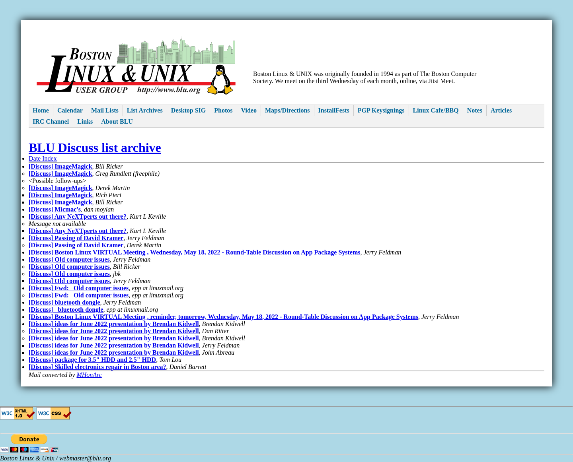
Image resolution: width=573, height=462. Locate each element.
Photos (223, 110)
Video (249, 110)
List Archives (145, 110)
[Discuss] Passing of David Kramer (76, 238)
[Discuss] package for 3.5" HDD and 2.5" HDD (92, 359)
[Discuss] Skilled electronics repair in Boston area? (97, 366)
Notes (474, 110)
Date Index (43, 158)
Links (85, 121)
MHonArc (88, 374)
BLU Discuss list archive (95, 147)
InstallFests (333, 110)
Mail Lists (105, 110)
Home (41, 110)
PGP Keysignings (381, 110)
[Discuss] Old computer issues (69, 259)
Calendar (70, 110)
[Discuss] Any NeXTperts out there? (78, 216)
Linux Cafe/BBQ (436, 110)
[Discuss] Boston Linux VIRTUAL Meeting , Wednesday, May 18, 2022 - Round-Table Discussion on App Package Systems (195, 252)
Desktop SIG (188, 110)
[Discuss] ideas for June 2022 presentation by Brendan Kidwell (114, 323)
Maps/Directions (287, 110)
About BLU (117, 121)
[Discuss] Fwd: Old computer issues (79, 288)
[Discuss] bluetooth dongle (64, 302)
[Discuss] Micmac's (55, 209)
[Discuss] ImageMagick (60, 166)
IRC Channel (51, 121)
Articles (501, 110)
